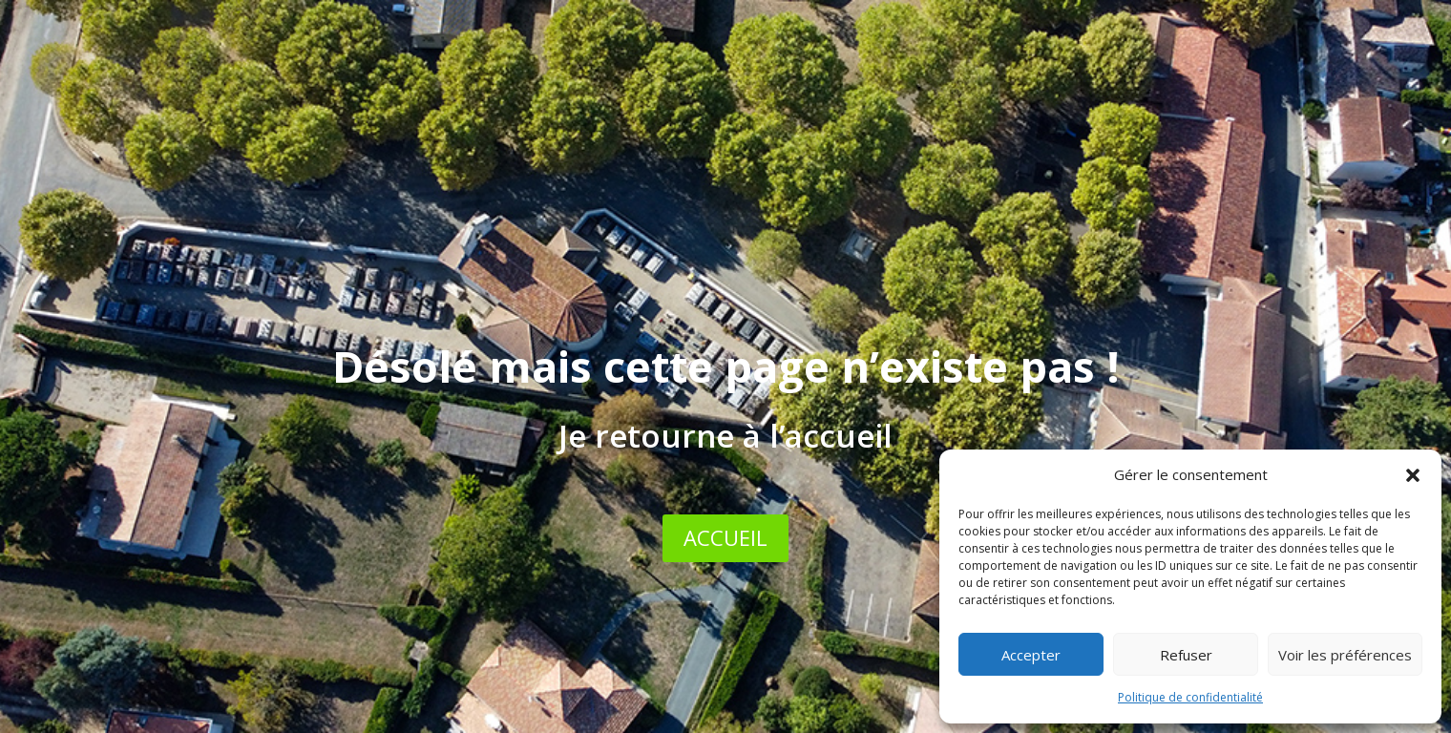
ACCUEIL (725, 537)
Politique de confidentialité (1190, 697)
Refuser (1186, 654)
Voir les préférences (1345, 654)
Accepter (1031, 654)
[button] (1412, 475)
